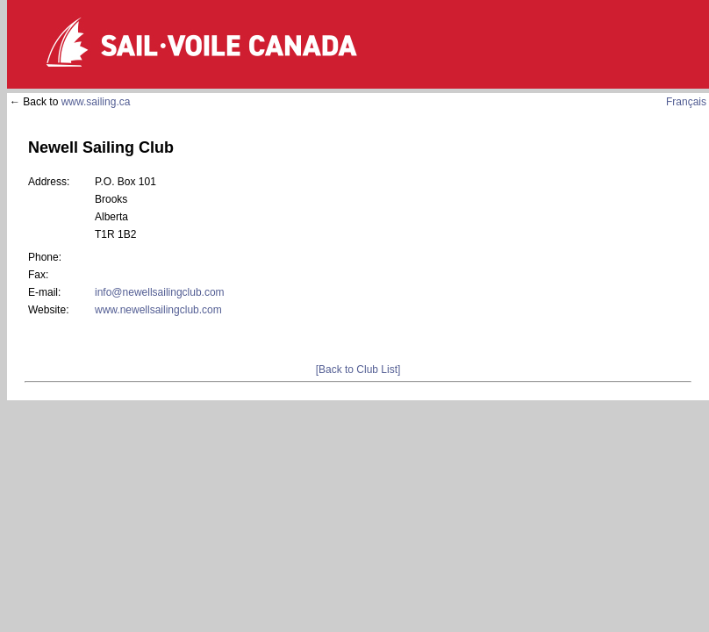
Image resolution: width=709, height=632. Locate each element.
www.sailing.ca (96, 102)
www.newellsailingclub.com (158, 310)
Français (686, 102)
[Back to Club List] (358, 369)
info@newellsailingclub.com (160, 292)
